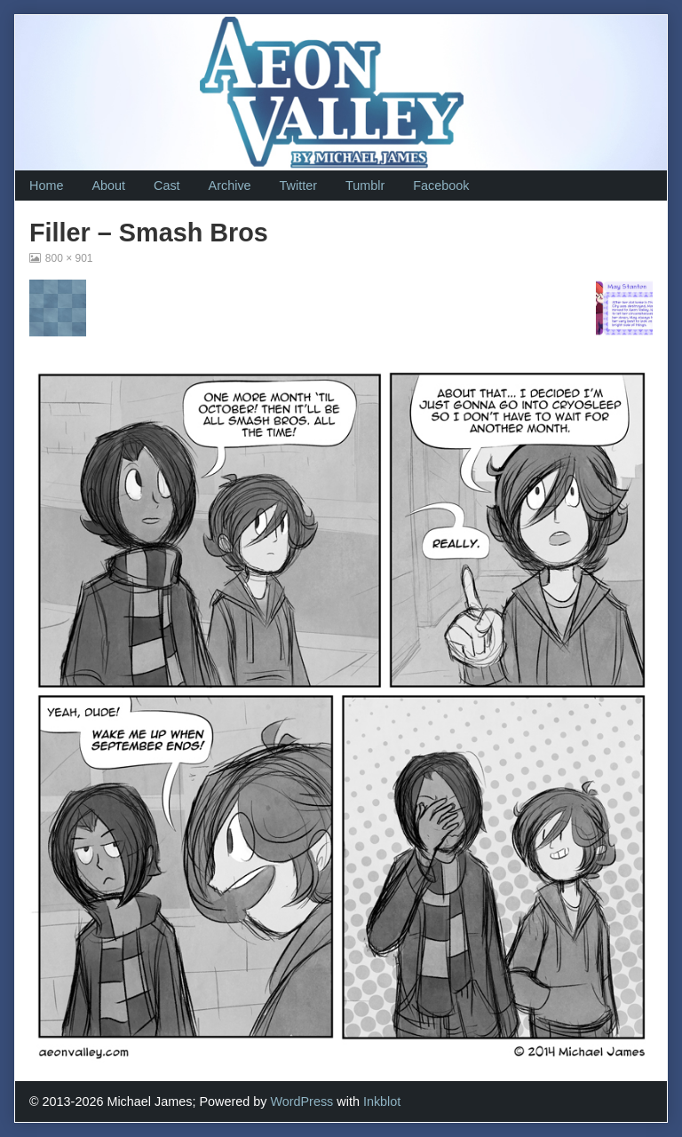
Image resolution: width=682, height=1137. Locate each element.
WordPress (301, 1101)
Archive (230, 185)
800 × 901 (68, 258)
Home (46, 185)
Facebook (441, 185)
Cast (167, 185)
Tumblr (365, 185)
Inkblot (381, 1101)
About (108, 185)
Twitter (298, 185)
